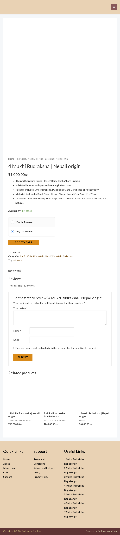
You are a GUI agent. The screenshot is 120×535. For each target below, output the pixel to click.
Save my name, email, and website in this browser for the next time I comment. (56, 347)
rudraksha (17, 259)
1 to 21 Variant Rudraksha (32, 255)
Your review (20, 307)
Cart (5, 471)
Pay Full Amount (24, 230)
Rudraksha (21, 157)
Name (17, 329)
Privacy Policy (41, 475)
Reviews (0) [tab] (14, 269)
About (6, 462)
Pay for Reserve (24, 221)
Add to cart (23, 241)
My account (9, 467)
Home (11, 157)
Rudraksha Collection (62, 255)
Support (7, 475)
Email (16, 338)
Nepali (31, 157)
